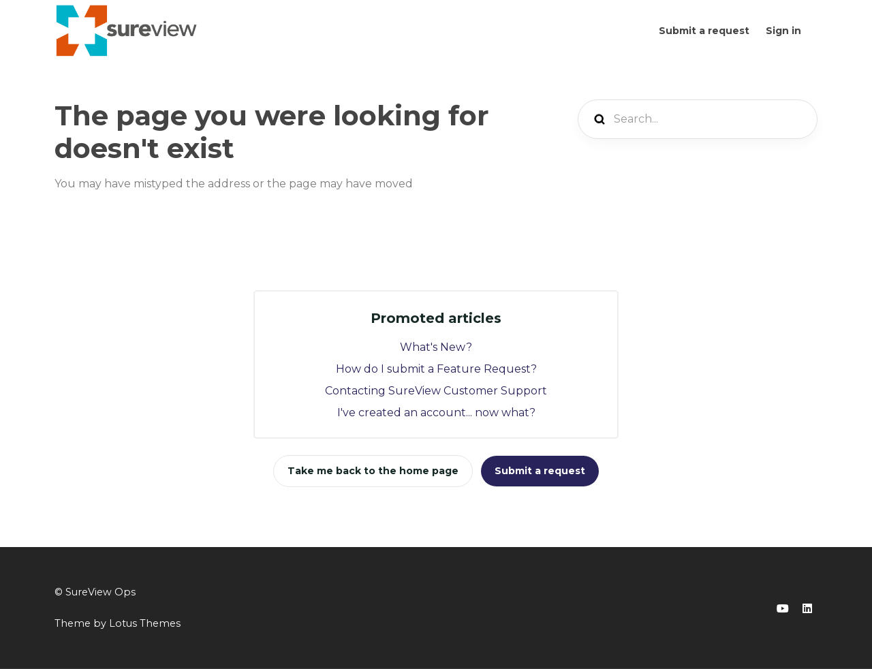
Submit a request (704, 31)
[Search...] (698, 119)
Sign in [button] (783, 31)
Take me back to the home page (372, 471)
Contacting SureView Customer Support (436, 390)
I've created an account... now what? (436, 412)
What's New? (436, 347)
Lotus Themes (145, 623)
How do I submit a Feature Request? (436, 368)
